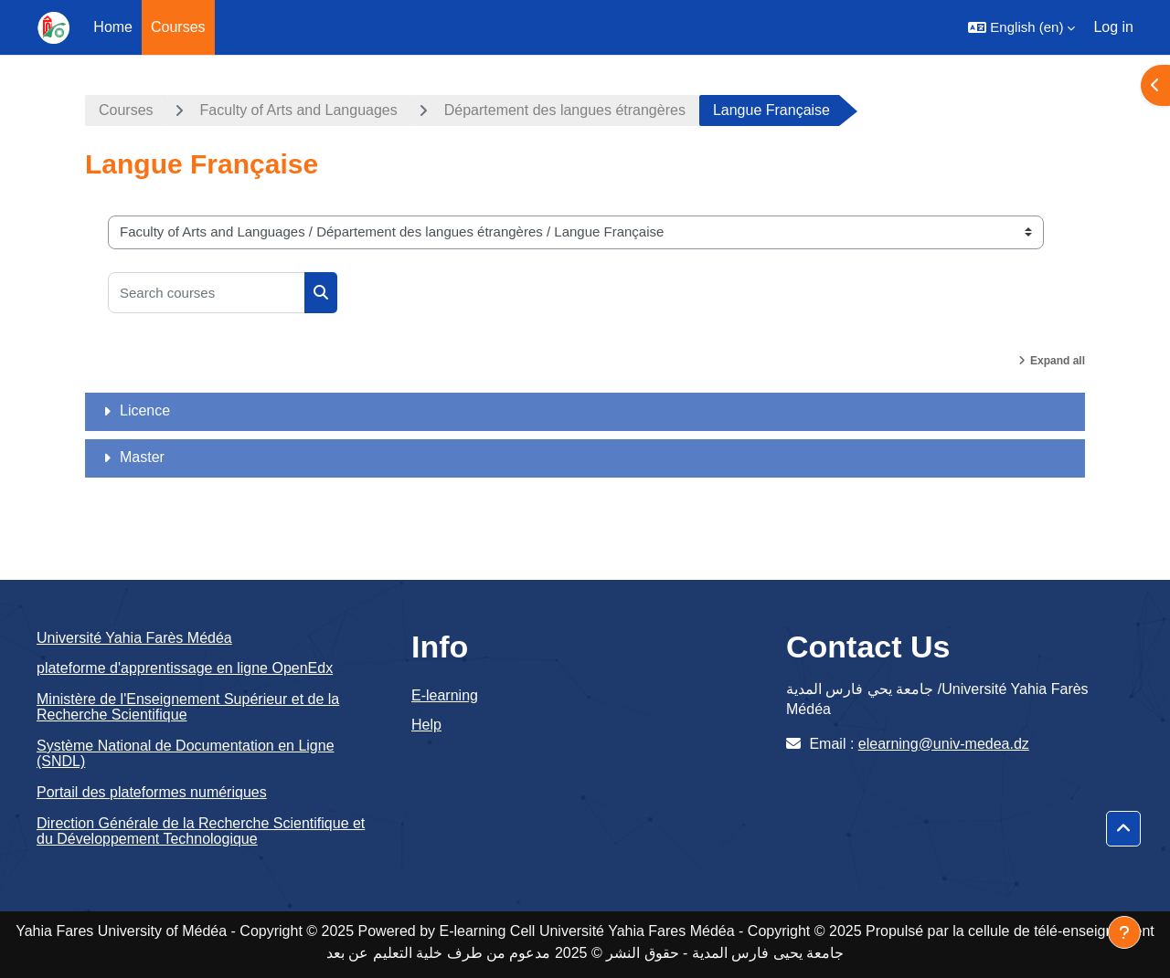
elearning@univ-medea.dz (943, 744)
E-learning (444, 695)
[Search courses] (206, 292)
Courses (126, 110)
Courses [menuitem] (178, 27)
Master (142, 457)
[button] (1021, 27)
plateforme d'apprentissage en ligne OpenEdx (185, 668)
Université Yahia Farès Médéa (134, 638)
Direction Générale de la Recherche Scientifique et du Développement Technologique (201, 831)
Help (426, 724)
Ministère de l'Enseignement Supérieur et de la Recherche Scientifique (188, 707)
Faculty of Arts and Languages (299, 110)
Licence (145, 410)
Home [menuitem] (113, 27)
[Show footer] (1124, 932)
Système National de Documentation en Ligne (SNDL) (186, 754)
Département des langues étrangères (565, 110)
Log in (1113, 27)
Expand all (1057, 360)
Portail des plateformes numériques (152, 792)
